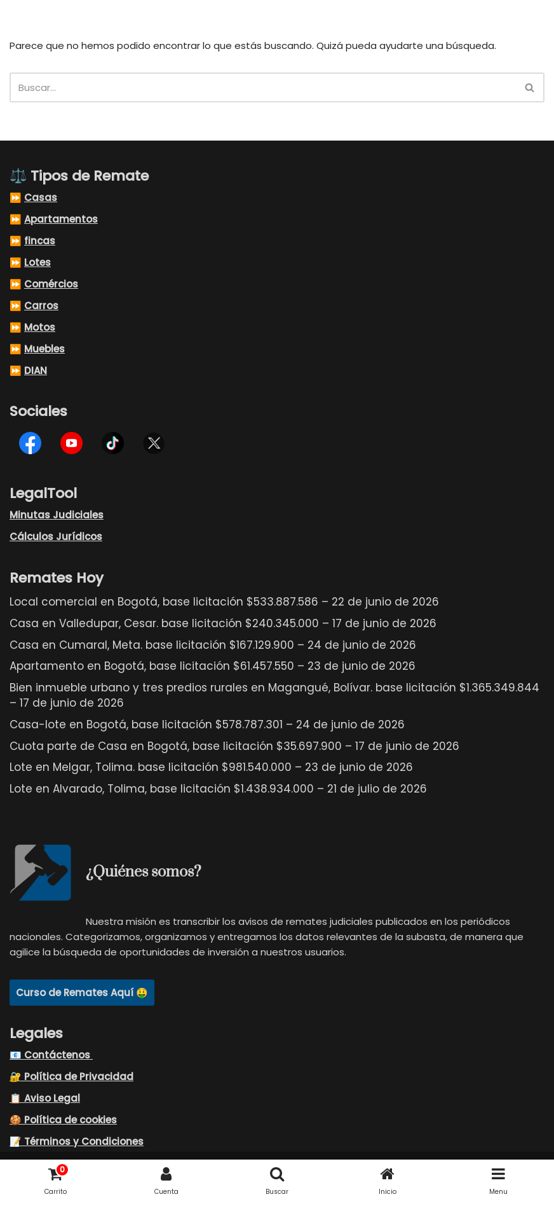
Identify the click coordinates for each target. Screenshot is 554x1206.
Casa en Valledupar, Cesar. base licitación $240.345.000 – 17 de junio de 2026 (223, 623)
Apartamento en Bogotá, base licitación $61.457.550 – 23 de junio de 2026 (213, 666)
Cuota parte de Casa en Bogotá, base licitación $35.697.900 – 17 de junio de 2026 (234, 746)
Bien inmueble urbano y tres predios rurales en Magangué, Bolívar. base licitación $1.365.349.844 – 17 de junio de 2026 (274, 695)
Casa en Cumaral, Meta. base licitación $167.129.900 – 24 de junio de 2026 (213, 645)
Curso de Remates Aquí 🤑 (82, 992)
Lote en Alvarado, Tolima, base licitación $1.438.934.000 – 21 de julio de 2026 (218, 788)
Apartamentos (61, 219)
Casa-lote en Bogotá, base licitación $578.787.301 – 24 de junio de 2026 (207, 724)
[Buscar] (263, 87)
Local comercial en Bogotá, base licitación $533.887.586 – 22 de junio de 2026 (224, 601)
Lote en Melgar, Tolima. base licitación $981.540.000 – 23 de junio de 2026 (211, 767)
